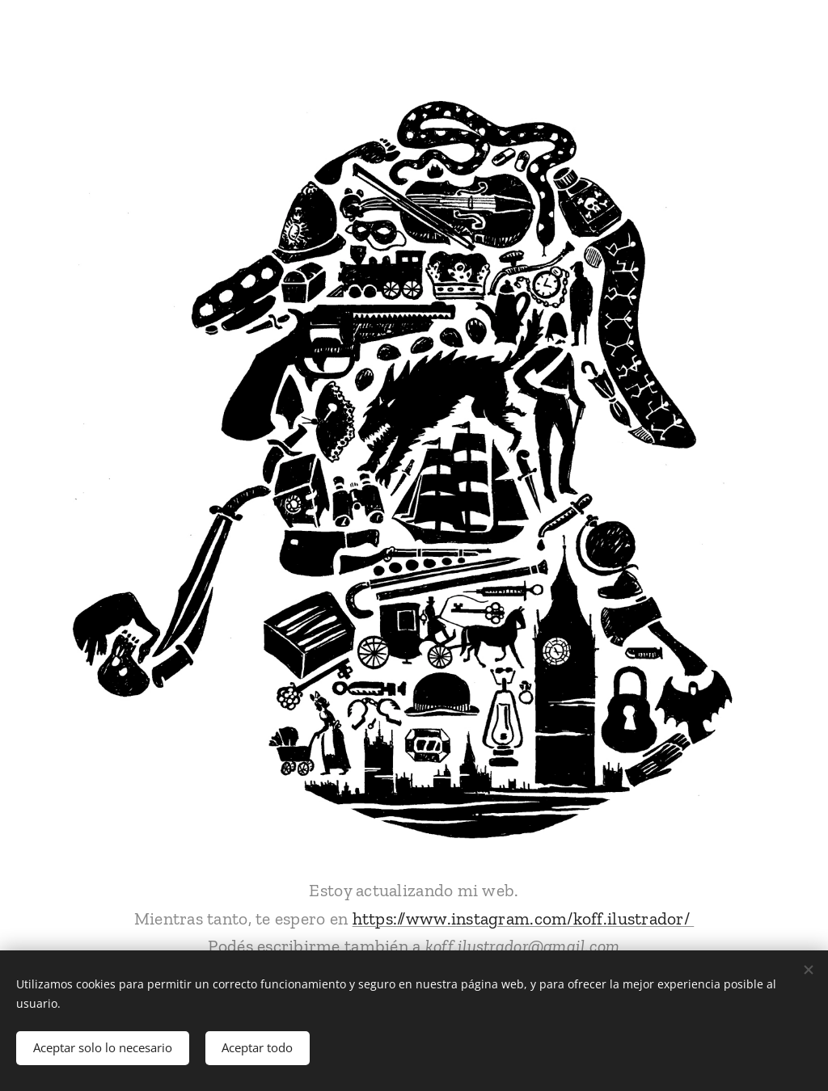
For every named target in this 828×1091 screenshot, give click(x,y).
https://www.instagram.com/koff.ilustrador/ (524, 918)
